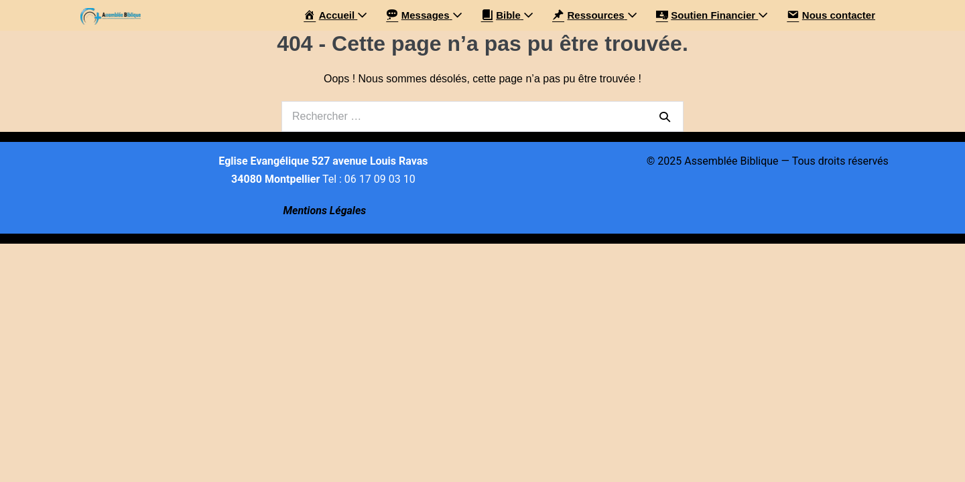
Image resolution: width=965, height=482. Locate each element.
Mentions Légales (324, 210)
